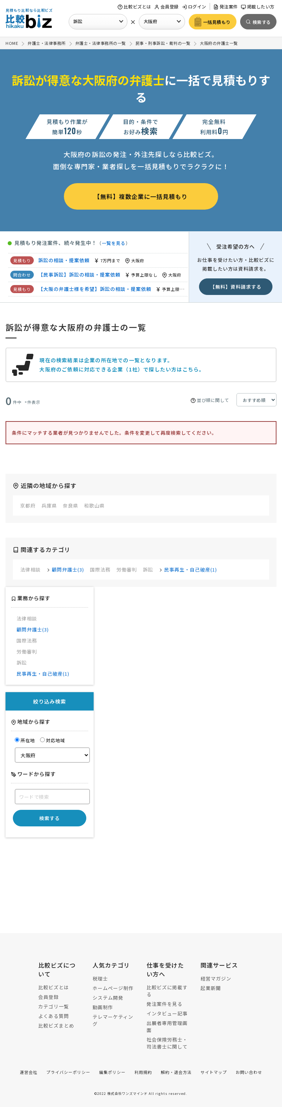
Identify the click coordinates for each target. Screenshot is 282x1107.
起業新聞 (210, 988)
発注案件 (225, 6)
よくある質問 (53, 1015)
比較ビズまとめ (56, 1025)
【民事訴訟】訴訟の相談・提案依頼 (79, 274)
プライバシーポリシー (68, 1072)
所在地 (25, 740)
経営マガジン (215, 978)
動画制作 (103, 1007)
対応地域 (52, 740)
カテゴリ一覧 (53, 1006)
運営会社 (28, 1072)
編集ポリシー (112, 1072)
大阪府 (151, 21)
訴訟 (78, 21)
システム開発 (108, 997)
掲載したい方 (258, 6)
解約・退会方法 (176, 1072)
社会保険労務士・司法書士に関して (167, 1043)
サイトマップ (213, 1072)
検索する (49, 818)
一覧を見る (114, 243)
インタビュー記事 (167, 1013)
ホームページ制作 (113, 988)
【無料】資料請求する (235, 286)
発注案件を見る (164, 1003)
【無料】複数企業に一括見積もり (141, 196)
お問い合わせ (249, 1072)
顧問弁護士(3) (68, 569)
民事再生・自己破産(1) (190, 569)
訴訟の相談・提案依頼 (64, 260)
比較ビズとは (134, 6)
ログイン (194, 6)
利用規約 (143, 1072)
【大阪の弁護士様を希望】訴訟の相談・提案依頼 (94, 288)
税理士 (100, 978)
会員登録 (166, 6)
